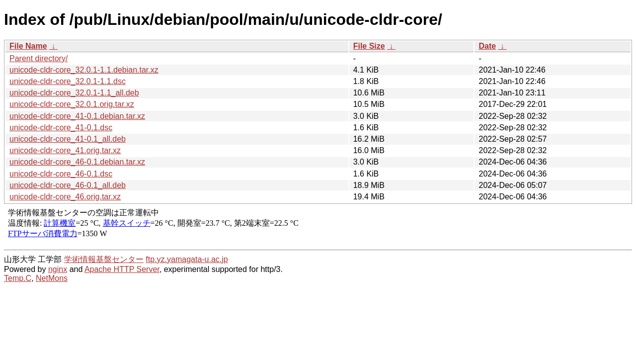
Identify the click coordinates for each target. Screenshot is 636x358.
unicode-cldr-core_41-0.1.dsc (60, 127)
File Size (369, 46)
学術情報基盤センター (104, 259)
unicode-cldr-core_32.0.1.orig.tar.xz (71, 104)
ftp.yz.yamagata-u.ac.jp (187, 259)
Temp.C (17, 278)
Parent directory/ (38, 58)
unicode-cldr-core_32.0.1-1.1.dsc (67, 81)
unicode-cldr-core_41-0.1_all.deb (67, 139)
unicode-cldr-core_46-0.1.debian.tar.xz (77, 162)
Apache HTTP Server (121, 269)
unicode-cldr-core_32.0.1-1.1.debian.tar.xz (84, 70)
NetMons (52, 278)
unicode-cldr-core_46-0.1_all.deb (67, 185)
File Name (28, 46)
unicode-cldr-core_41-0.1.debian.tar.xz (77, 116)
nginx (57, 269)
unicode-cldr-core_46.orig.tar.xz (65, 196)
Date (487, 46)
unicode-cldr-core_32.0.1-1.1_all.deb (74, 93)
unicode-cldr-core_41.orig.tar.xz (65, 150)
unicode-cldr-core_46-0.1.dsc (60, 174)
